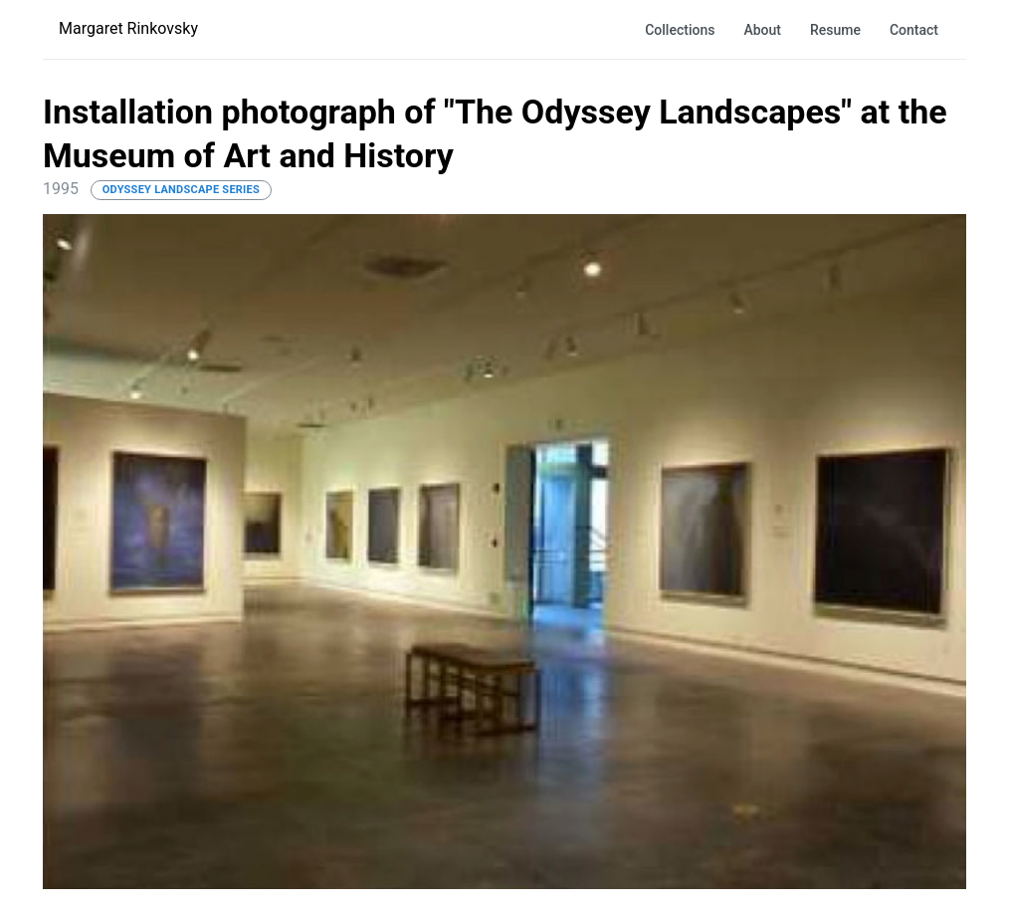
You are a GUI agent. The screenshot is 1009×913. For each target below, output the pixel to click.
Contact (914, 30)
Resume (835, 30)
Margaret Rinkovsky (128, 28)
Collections (679, 30)
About (762, 30)
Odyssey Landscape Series (181, 189)
